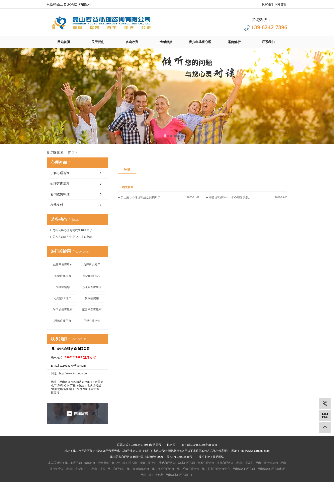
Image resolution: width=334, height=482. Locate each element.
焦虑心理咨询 (205, 462)
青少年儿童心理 (200, 42)
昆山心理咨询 (73, 462)
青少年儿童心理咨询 (124, 462)
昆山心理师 (98, 468)
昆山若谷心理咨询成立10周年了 (72, 230)
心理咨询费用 (91, 264)
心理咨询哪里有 (92, 287)
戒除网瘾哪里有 (63, 264)
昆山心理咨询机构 (266, 462)
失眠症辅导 (63, 287)
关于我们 (97, 42)
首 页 (71, 152)
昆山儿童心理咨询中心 (216, 468)
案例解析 (234, 42)
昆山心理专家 (116, 468)
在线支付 (56, 205)
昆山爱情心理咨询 (188, 468)
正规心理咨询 (91, 320)
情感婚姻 (166, 42)
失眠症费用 (92, 298)
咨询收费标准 (60, 194)
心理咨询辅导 (62, 298)
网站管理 (280, 4)
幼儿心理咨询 (186, 462)
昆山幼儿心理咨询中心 (179, 474)
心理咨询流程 (60, 183)
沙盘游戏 (103, 462)
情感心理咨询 (167, 462)
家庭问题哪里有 (92, 309)
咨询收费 (132, 42)
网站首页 (63, 42)
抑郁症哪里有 (62, 275)
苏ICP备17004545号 (179, 456)
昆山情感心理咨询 (163, 468)
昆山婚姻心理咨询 (243, 468)
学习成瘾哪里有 (63, 309)
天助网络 (218, 456)
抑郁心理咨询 (225, 462)
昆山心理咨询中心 (77, 468)
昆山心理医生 (244, 462)
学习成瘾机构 (91, 275)
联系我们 (267, 4)
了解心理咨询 (60, 173)
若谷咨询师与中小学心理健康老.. (73, 236)
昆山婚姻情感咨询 (138, 468)
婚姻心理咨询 (147, 462)
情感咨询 (89, 462)
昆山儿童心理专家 (152, 474)
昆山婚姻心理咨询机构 (271, 468)
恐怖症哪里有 (62, 320)
